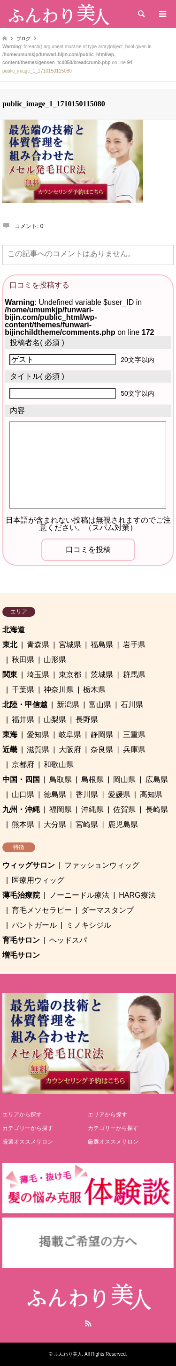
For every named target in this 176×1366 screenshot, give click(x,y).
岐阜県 (70, 734)
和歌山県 (59, 764)
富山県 (100, 705)
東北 (9, 645)
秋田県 (23, 660)
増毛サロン (21, 955)
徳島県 (55, 794)
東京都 (70, 675)
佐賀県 (124, 809)
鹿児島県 (123, 824)
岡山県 (124, 779)
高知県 (151, 794)
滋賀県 (38, 749)
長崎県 (156, 809)
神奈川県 (59, 690)
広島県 (156, 779)
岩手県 (134, 645)
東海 (9, 734)
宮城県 (70, 645)
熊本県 (23, 824)
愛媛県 (119, 794)
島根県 (92, 779)
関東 (9, 675)
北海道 (13, 630)
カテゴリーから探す (27, 1128)
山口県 (23, 794)
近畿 (9, 749)
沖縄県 (92, 809)
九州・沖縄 (21, 809)
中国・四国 (21, 779)
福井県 (23, 720)
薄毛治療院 (21, 895)
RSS (88, 1323)
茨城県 (102, 675)
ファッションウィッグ (101, 865)
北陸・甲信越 (24, 705)
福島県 (102, 645)
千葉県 (23, 690)
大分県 (55, 824)
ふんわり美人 (68, 1354)
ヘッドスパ (68, 940)
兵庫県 (134, 749)
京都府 (23, 764)
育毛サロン (21, 940)
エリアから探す (22, 1114)
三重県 (134, 734)
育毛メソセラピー (42, 910)
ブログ (23, 38)
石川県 (132, 705)
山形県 (55, 660)
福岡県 (60, 809)
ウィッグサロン (28, 865)
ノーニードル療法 (79, 895)
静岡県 (102, 734)
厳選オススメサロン (27, 1141)
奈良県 (102, 749)
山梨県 (55, 720)
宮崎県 (87, 824)
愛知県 (38, 734)
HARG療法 (137, 895)
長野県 (87, 720)
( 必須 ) (37, 343)
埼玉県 (38, 675)
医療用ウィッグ (38, 880)
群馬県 (134, 675)
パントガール (34, 925)
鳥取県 (60, 779)
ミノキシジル (88, 925)
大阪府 (70, 749)
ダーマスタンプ (107, 910)
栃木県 (94, 690)
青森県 (38, 645)
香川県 (87, 794)
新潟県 (68, 705)
